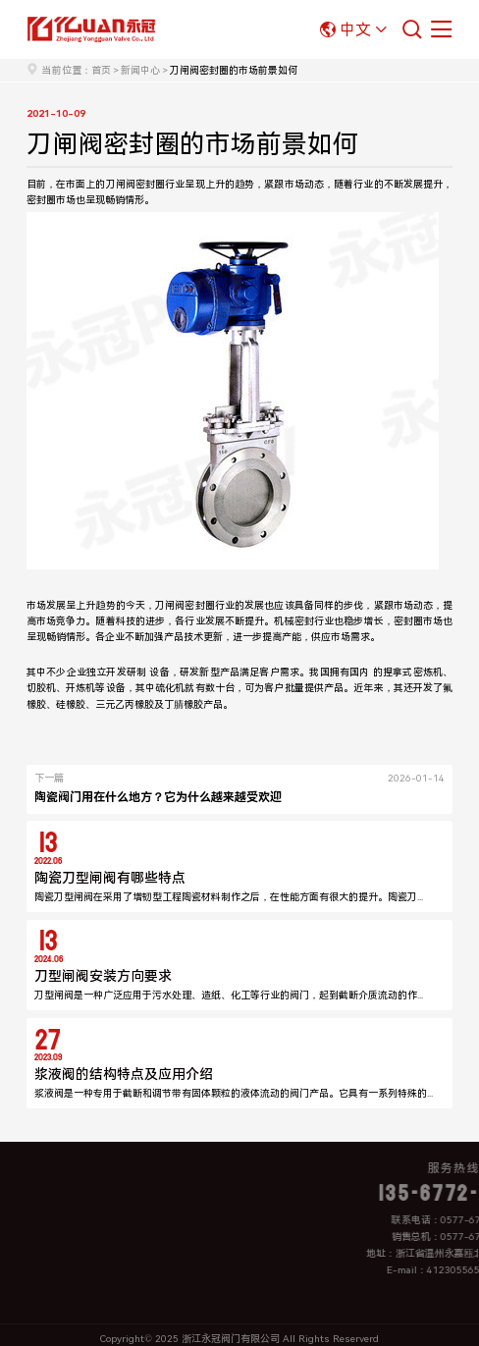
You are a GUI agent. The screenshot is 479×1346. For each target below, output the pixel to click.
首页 (101, 70)
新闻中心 (140, 70)
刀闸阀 (120, 184)
